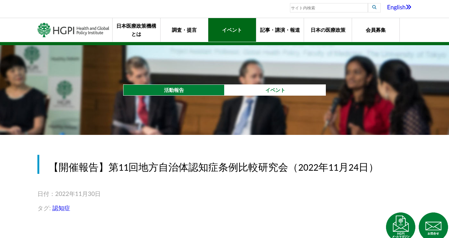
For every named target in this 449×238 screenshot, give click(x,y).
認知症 (61, 208)
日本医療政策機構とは (136, 30)
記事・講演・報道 (280, 30)
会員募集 (376, 30)
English (399, 7)
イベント (232, 30)
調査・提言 (184, 30)
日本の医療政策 (328, 30)
